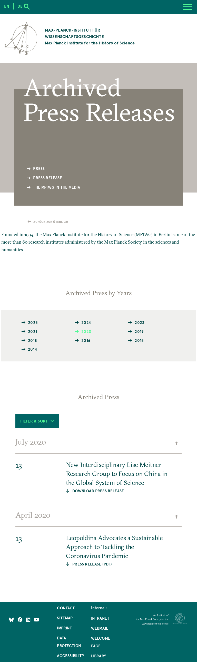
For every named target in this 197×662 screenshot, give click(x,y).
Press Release (47, 177)
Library (98, 655)
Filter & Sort (37, 421)
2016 (85, 340)
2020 (86, 331)
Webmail (99, 628)
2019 (139, 331)
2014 (32, 349)
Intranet (100, 618)
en (6, 6)
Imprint (64, 627)
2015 (139, 340)
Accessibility (70, 655)
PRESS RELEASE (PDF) (92, 564)
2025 (33, 322)
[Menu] (187, 7)
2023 (139, 322)
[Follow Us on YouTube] (36, 619)
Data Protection (69, 641)
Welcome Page (100, 642)
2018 (32, 340)
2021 (32, 331)
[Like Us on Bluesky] (11, 619)
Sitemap (65, 617)
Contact (66, 607)
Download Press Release (98, 490)
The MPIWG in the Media (56, 187)
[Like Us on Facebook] (21, 619)
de (19, 6)
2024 (86, 322)
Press (39, 168)
